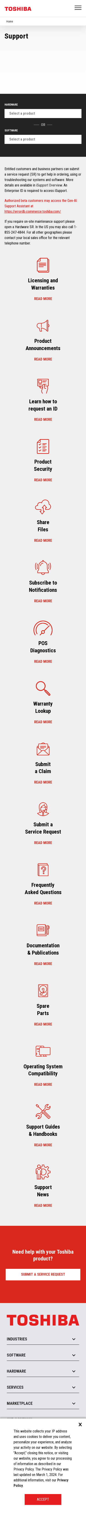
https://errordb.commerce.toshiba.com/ (33, 211)
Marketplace (20, 1403)
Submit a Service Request (43, 1274)
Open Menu (78, 8)
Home (9, 21)
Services (15, 1387)
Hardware (11, 104)
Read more (43, 299)
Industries (17, 1339)
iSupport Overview (49, 185)
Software (11, 130)
